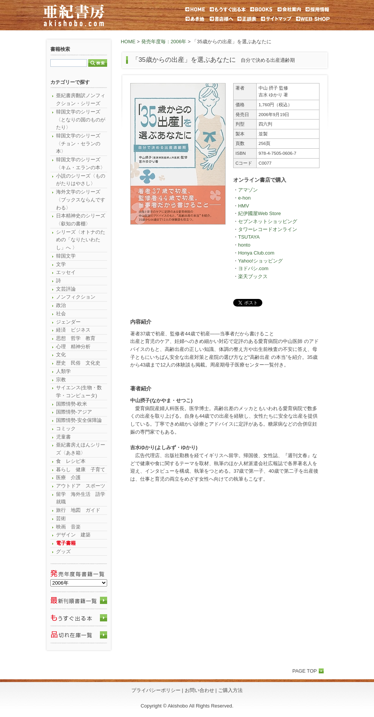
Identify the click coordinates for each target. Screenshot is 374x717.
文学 (61, 264)
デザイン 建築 (73, 535)
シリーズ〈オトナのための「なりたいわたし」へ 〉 (80, 239)
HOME (128, 41)
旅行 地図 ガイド (78, 510)
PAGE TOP (304, 671)
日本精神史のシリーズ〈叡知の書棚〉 (80, 219)
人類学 (63, 371)
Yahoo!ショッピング (260, 261)
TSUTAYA (249, 237)
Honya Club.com (256, 253)
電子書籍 (66, 543)
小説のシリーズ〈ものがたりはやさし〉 (80, 180)
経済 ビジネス (73, 330)
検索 (97, 63)
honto (244, 245)
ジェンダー (68, 322)
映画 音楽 (68, 527)
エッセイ (66, 272)
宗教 (61, 379)
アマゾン (248, 190)
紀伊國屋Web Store (259, 213)
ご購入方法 (230, 690)
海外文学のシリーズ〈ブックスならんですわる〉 (80, 199)
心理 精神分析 (73, 346)
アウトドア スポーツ (80, 486)
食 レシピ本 (71, 461)
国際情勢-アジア (74, 412)
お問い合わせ (199, 690)
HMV (243, 206)
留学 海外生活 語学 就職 (81, 498)
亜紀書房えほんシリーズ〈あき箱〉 (80, 449)
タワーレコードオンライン (267, 229)
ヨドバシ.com (253, 268)
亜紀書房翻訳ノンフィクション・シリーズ (80, 99)
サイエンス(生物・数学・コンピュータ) (79, 391)
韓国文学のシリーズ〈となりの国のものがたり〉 (80, 119)
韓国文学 (66, 256)
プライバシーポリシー (156, 690)
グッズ (63, 551)
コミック (66, 428)
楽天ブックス (253, 276)
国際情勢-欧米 (71, 404)
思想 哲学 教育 (75, 338)
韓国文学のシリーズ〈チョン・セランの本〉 (78, 143)
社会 (61, 313)
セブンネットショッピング (267, 221)
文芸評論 (66, 289)
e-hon (244, 198)
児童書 (63, 437)
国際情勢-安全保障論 (79, 420)
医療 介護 (68, 477)
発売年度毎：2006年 (164, 41)
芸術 (61, 518)
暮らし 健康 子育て (80, 469)
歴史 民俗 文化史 (78, 363)
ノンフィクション (75, 297)
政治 (61, 305)
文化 (61, 354)
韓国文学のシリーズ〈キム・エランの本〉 (80, 163)
